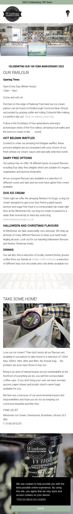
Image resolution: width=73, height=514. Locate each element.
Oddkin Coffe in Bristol (43, 259)
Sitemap (36, 476)
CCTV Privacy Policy (36, 467)
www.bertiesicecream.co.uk (18, 219)
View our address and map (39, 116)
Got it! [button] (41, 508)
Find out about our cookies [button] (31, 499)
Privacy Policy (36, 472)
